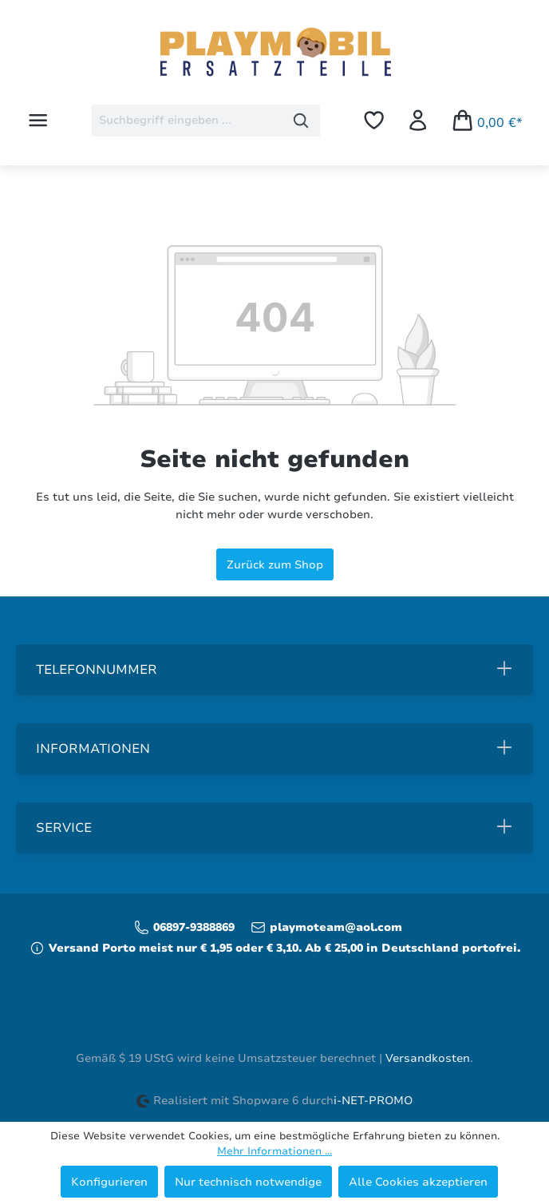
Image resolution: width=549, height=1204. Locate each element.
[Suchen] (301, 121)
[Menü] (38, 120)
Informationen (93, 749)
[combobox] (187, 121)
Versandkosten (427, 1058)
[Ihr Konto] (418, 120)
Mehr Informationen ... (274, 1151)
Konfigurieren (109, 1182)
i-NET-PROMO (373, 1100)
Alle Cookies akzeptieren (418, 1182)
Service (64, 828)
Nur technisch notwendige (248, 1182)
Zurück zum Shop (275, 564)
